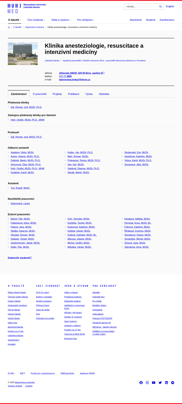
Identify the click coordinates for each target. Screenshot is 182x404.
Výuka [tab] (89, 94)
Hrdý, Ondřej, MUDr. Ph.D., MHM (27, 120)
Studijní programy (44, 301)
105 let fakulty (14, 310)
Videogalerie (98, 314)
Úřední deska (14, 318)
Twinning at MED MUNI (74, 334)
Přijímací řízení (42, 305)
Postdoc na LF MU (72, 330)
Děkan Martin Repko (17, 292)
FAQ (38, 314)
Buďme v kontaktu (44, 297)
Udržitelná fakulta (15, 335)
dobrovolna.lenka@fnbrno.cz (74, 80)
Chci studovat (48, 285)
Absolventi (136, 19)
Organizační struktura (17, 305)
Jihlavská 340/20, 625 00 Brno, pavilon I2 (82, 73)
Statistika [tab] (104, 94)
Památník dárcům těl (101, 323)
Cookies (28, 386)
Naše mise (12, 323)
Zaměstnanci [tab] (19, 94)
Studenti (150, 19)
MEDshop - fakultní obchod (104, 327)
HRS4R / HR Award (73, 313)
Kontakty (11, 344)
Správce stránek (15, 386)
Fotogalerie (97, 310)
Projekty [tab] (57, 94)
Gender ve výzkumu (73, 317)
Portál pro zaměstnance (43, 373)
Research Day (70, 338)
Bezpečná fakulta (15, 327)
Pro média (97, 301)
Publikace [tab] (73, 94)
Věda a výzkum (76, 285)
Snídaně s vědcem (72, 325)
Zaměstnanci (167, 19)
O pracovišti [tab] (39, 94)
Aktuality (96, 292)
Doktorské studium (72, 301)
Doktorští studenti (20, 257)
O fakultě (16, 285)
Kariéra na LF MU (15, 331)
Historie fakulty (14, 314)
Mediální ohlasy (99, 305)
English (170, 6)
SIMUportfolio (67, 373)
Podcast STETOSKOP (102, 318)
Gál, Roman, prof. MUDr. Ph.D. (26, 107)
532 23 (65, 76)
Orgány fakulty (14, 301)
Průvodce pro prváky (45, 318)
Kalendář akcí (98, 297)
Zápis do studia (42, 310)
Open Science (70, 321)
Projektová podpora (72, 297)
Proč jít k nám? (42, 292)
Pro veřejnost (104, 285)
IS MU (11, 373)
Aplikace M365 (87, 373)
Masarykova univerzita (25, 382)
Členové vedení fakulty (18, 297)
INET (22, 373)
